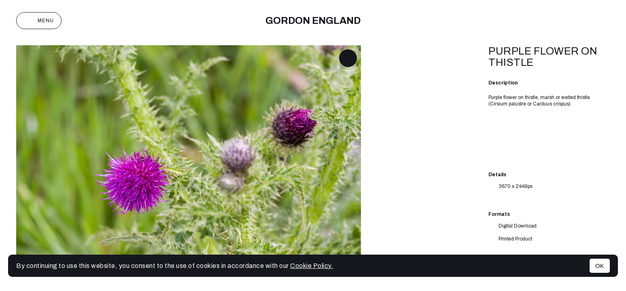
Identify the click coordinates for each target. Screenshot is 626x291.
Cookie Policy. (311, 265)
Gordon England (313, 20)
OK (599, 265)
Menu (39, 20)
